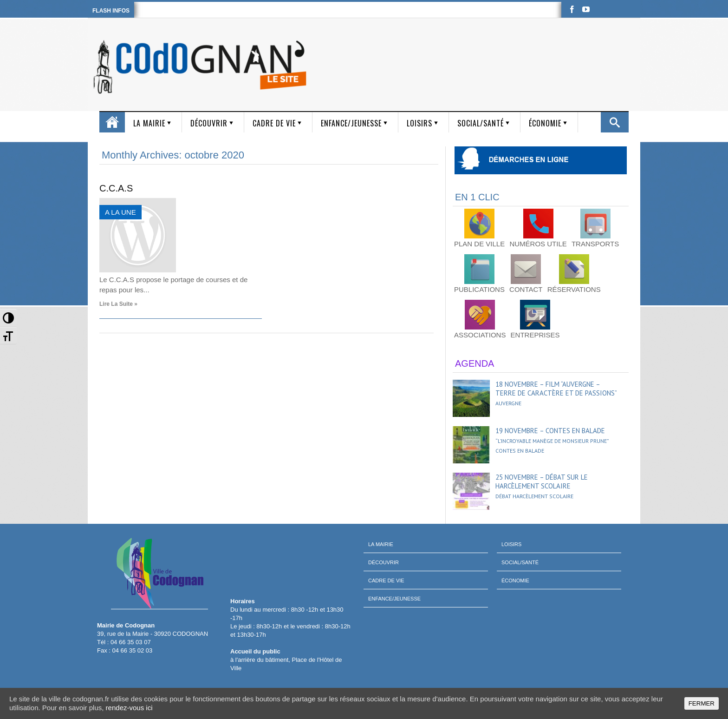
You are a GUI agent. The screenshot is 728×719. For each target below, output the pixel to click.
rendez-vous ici (129, 708)
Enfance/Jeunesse (351, 123)
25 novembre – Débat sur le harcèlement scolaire (541, 481)
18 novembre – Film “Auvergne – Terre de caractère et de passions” (556, 388)
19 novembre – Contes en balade (550, 430)
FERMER (702, 703)
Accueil (112, 122)
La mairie (149, 123)
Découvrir (209, 123)
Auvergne (508, 403)
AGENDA (474, 363)
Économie (545, 123)
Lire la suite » (118, 304)
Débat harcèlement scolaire (534, 496)
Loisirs (419, 123)
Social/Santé (480, 123)
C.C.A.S (116, 188)
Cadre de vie (274, 123)
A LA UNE (120, 212)
